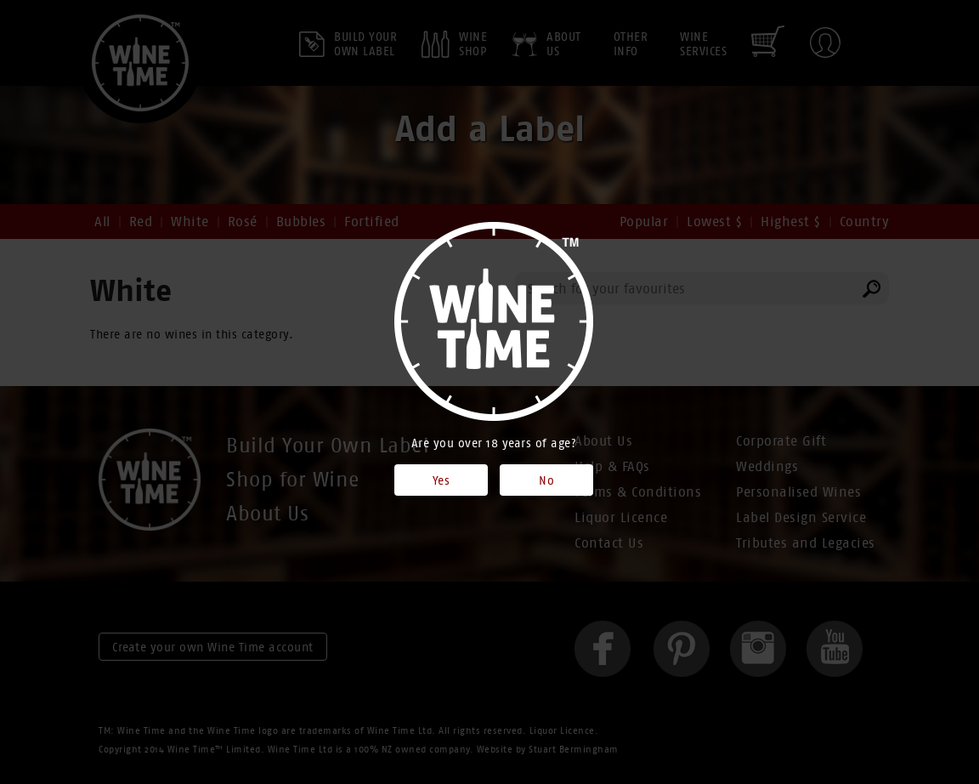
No (546, 480)
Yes (441, 480)
